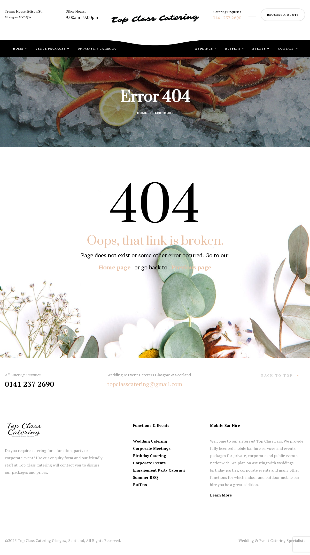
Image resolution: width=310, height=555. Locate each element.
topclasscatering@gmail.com (144, 384)
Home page (115, 267)
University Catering (97, 48)
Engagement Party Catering (159, 470)
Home (18, 48)
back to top (277, 375)
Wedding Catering (150, 441)
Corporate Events (149, 463)
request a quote (283, 14)
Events (259, 48)
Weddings (204, 48)
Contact (286, 48)
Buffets (233, 48)
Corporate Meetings (151, 448)
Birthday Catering (149, 455)
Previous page (191, 267)
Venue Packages (51, 48)
